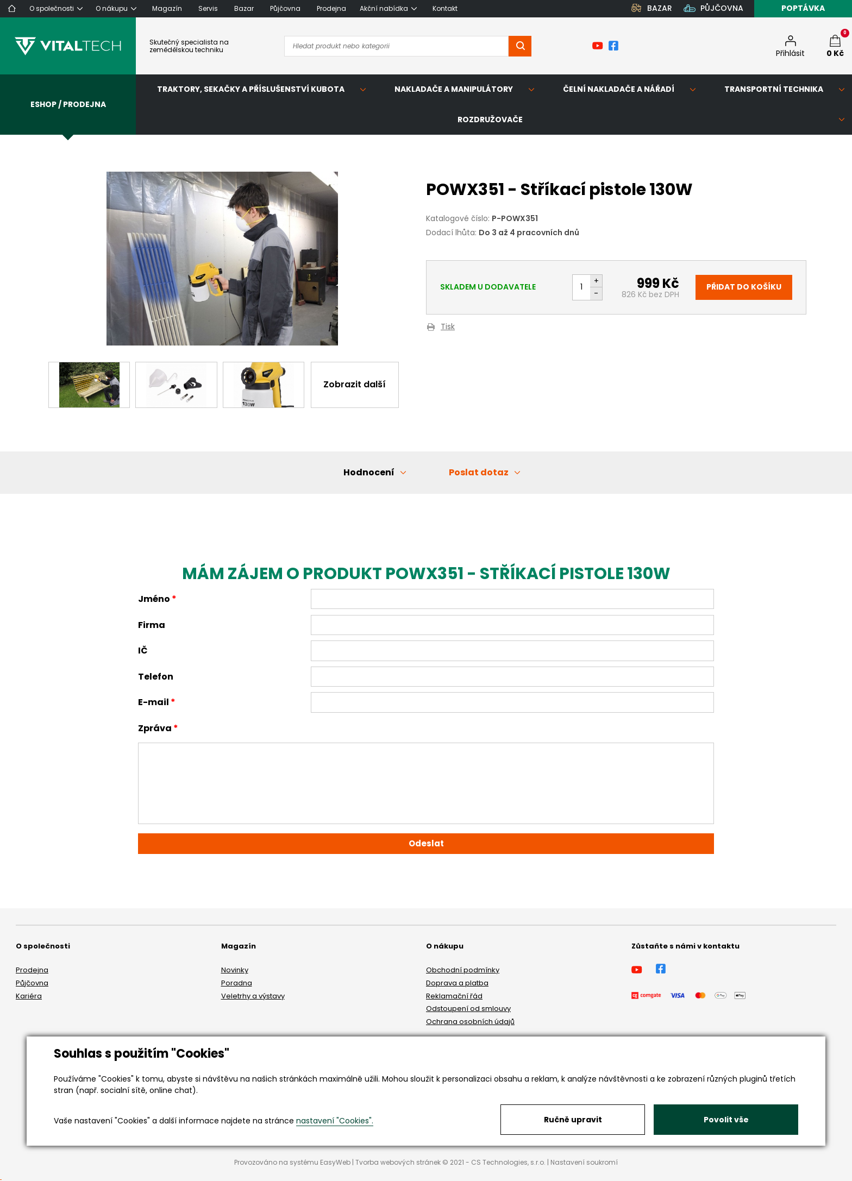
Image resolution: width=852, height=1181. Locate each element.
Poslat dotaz (479, 472)
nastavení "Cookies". (334, 1120)
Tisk (448, 327)
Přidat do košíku (743, 286)
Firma (151, 625)
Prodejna (32, 970)
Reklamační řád (454, 996)
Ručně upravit (573, 1119)
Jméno (154, 599)
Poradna (236, 983)
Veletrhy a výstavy (253, 996)
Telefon (155, 676)
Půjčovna (32, 983)
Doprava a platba (457, 983)
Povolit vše (726, 1119)
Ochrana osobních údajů (470, 1021)
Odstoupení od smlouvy (468, 1008)
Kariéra (29, 996)
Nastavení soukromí (584, 1162)
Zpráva (155, 728)
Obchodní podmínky (462, 970)
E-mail (153, 702)
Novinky (234, 970)
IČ (143, 650)
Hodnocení (368, 472)
